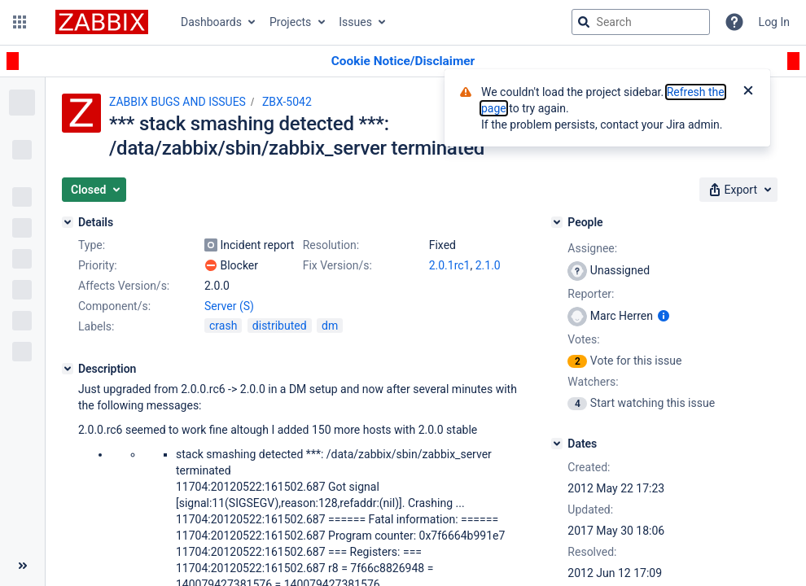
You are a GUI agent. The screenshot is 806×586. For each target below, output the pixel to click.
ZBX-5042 (287, 101)
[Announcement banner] (403, 61)
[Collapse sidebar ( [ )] (22, 565)
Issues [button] (355, 21)
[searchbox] (641, 22)
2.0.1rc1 (450, 265)
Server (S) (229, 306)
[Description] (67, 368)
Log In (774, 21)
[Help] (734, 22)
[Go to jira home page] (101, 22)
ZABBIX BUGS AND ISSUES (177, 101)
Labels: (96, 326)
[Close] (748, 92)
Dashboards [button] (211, 21)
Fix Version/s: (337, 265)
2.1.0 (488, 265)
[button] (19, 22)
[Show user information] (663, 315)
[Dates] (557, 443)
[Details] (67, 222)
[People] (557, 222)
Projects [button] (290, 21)
